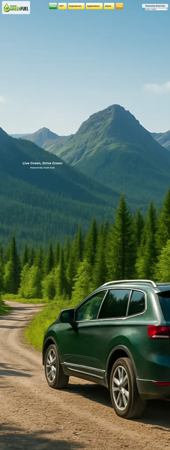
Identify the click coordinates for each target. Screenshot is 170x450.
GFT (62, 6)
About (109, 6)
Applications (94, 6)
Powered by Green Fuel (155, 6)
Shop (119, 6)
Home (53, 6)
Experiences (76, 6)
